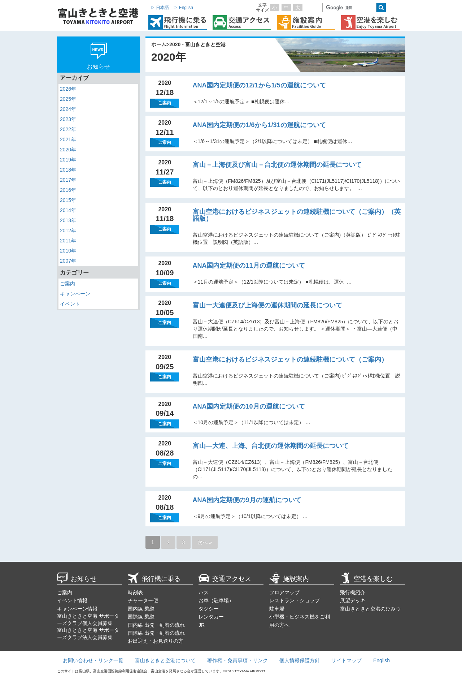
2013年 (68, 220)
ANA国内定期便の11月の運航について (249, 265)
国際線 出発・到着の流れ (156, 633)
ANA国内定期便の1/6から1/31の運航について (259, 125)
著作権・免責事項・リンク (237, 660)
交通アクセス (225, 578)
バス (204, 592)
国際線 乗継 (141, 617)
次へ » (204, 542)
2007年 (68, 261)
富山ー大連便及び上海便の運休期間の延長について (267, 305)
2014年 (68, 210)
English (381, 660)
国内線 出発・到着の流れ (156, 625)
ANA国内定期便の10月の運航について (249, 406)
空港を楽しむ (366, 578)
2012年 (68, 230)
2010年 (68, 251)
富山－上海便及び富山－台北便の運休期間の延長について (277, 164)
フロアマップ (284, 592)
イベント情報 (72, 600)
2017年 (68, 180)
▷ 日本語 (160, 7)
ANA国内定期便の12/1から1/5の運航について (259, 85)
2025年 (68, 99)
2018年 (68, 170)
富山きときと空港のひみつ (370, 609)
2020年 (68, 149)
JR (202, 625)
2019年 (68, 160)
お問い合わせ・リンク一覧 (93, 660)
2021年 (68, 139)
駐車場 (276, 609)
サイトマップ (346, 660)
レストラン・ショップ (294, 600)
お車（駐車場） (216, 600)
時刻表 (135, 592)
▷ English (183, 7)
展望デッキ (352, 600)
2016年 (68, 190)
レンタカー (211, 617)
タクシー (209, 609)
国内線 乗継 (141, 609)
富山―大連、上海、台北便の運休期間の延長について (271, 445)
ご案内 (67, 283)
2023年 (68, 119)
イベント (70, 304)
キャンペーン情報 (77, 609)
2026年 (68, 89)
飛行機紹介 (352, 592)
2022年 (68, 129)
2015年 (68, 200)
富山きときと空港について (165, 660)
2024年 (68, 109)
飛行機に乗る (154, 578)
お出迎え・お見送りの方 (155, 641)
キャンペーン (75, 294)
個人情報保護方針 (299, 660)
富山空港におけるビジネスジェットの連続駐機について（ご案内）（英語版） (297, 215)
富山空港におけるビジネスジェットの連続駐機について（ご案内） (290, 359)
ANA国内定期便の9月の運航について (247, 500)
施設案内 (289, 578)
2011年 (68, 240)
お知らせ (77, 578)
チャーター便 (143, 600)
